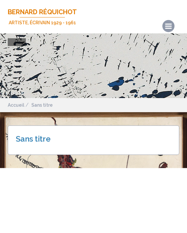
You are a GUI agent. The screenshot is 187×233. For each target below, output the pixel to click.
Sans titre (42, 105)
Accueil (16, 105)
